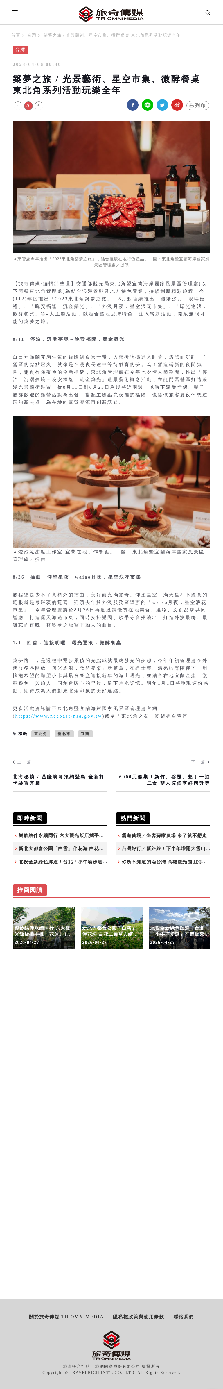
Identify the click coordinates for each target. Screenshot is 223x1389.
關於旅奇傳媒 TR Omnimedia (66, 1316)
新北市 (64, 734)
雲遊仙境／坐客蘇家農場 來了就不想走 (164, 835)
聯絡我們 (184, 1316)
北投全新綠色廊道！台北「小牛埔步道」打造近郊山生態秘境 (85, 861)
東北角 (41, 734)
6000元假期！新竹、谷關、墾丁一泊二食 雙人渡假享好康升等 (164, 780)
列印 (198, 105)
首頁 (15, 35)
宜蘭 (85, 734)
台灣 (31, 35)
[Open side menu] (14, 13)
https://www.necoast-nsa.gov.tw (58, 716)
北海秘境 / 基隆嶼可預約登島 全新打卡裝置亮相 (59, 780)
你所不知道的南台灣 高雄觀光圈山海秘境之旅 (172, 861)
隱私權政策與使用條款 (138, 1316)
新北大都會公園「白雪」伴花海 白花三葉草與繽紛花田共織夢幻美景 (93, 848)
